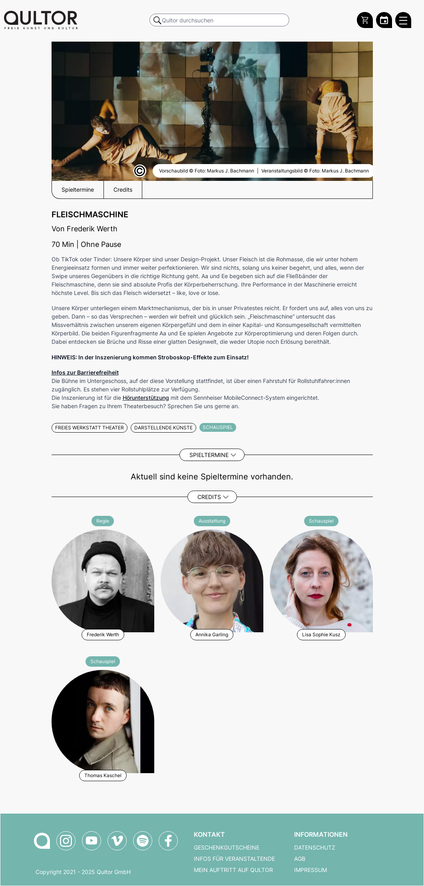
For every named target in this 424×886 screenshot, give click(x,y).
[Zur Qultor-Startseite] (42, 841)
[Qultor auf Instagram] (66, 840)
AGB (299, 859)
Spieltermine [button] (78, 189)
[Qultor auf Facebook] (168, 840)
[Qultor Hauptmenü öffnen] (403, 20)
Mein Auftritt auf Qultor (233, 870)
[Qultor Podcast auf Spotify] (142, 840)
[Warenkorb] (365, 20)
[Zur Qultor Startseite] (41, 20)
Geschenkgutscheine (226, 847)
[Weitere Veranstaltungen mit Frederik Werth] (103, 579)
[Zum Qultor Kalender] (384, 20)
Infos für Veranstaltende (234, 859)
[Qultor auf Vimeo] (117, 840)
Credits (209, 496)
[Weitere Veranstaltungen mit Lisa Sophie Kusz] (321, 579)
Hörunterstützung (146, 397)
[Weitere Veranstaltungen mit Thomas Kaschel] (103, 720)
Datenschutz (314, 847)
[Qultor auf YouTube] (91, 840)
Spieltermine (209, 454)
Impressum (310, 870)
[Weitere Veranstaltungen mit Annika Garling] (212, 579)
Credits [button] (122, 189)
